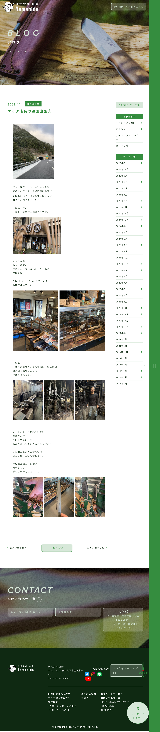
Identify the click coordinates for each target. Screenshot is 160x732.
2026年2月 (122, 163)
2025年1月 (121, 207)
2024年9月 (121, 226)
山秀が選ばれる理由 (59, 694)
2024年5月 (122, 239)
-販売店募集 (107, 706)
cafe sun (106, 710)
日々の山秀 (33, 104)
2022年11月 (122, 321)
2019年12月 (122, 352)
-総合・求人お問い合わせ (115, 702)
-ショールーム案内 (58, 710)
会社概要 (53, 702)
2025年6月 (122, 182)
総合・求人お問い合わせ (32, 611)
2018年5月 (121, 384)
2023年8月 (122, 277)
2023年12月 (122, 258)
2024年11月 (122, 214)
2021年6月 (121, 346)
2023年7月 (121, 283)
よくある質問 (88, 694)
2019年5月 (121, 365)
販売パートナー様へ (112, 694)
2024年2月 (122, 251)
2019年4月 (121, 371)
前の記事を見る (16, 548)
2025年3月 (122, 195)
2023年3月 (122, 302)
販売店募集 (79, 611)
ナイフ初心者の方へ (59, 698)
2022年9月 (121, 333)
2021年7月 (121, 340)
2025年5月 (122, 188)
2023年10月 (122, 264)
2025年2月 (122, 201)
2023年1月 (121, 308)
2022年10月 (122, 327)
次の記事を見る (97, 548)
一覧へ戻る (57, 548)
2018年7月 (121, 377)
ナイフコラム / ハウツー (128, 137)
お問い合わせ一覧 (110, 698)
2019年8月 (121, 358)
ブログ (85, 698)
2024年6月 (122, 232)
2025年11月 (122, 169)
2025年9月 (121, 176)
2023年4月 (122, 295)
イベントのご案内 (126, 123)
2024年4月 (122, 245)
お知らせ (121, 129)
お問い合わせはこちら (128, 7)
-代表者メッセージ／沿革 (62, 706)
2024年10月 (122, 220)
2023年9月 (121, 270)
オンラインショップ (125, 671)
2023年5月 (122, 289)
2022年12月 (122, 314)
